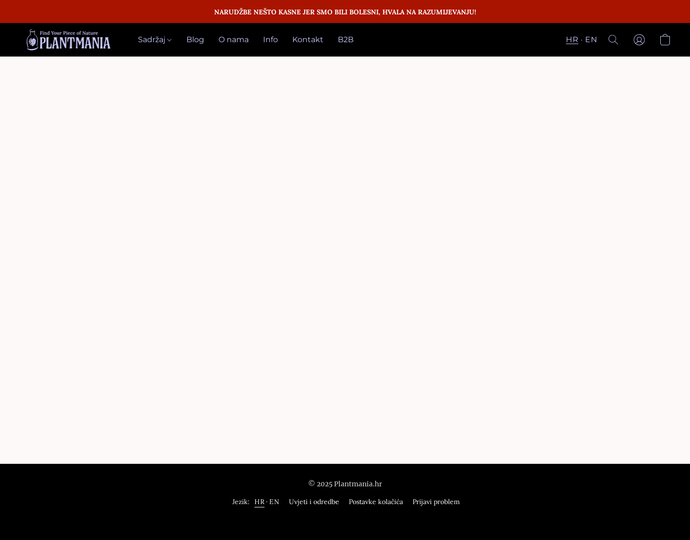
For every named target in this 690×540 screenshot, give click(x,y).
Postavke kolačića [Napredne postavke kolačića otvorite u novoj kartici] (376, 501)
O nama (233, 39)
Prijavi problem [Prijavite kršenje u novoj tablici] (436, 501)
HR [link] (259, 501)
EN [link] (274, 501)
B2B (346, 39)
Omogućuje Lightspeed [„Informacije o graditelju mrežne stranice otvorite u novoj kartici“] (345, 519)
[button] (69, 40)
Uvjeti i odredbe (314, 501)
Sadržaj (155, 39)
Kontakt (307, 39)
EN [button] (591, 39)
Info (270, 39)
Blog (195, 39)
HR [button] (572, 39)
